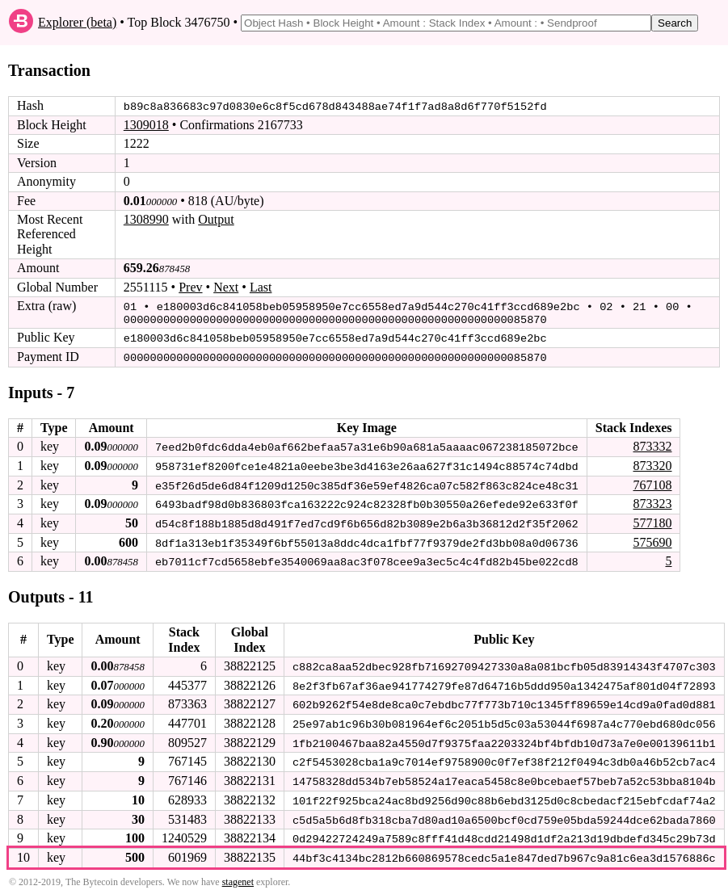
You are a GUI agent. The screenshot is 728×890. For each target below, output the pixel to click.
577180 (652, 520)
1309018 (146, 125)
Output (216, 219)
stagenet (238, 874)
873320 (652, 463)
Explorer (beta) (77, 22)
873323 (652, 500)
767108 (652, 482)
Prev (190, 286)
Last (261, 286)
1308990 (146, 219)
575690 (652, 538)
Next (225, 286)
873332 (652, 444)
